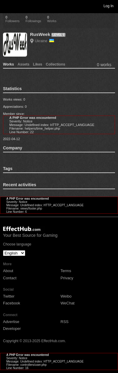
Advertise (11, 321)
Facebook (11, 303)
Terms (66, 271)
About (8, 271)
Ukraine (44, 41)
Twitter (8, 296)
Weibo (66, 296)
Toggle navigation (7, 5)
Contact (10, 278)
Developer (12, 328)
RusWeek (40, 34)
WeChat (68, 303)
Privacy (67, 278)
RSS (65, 321)
